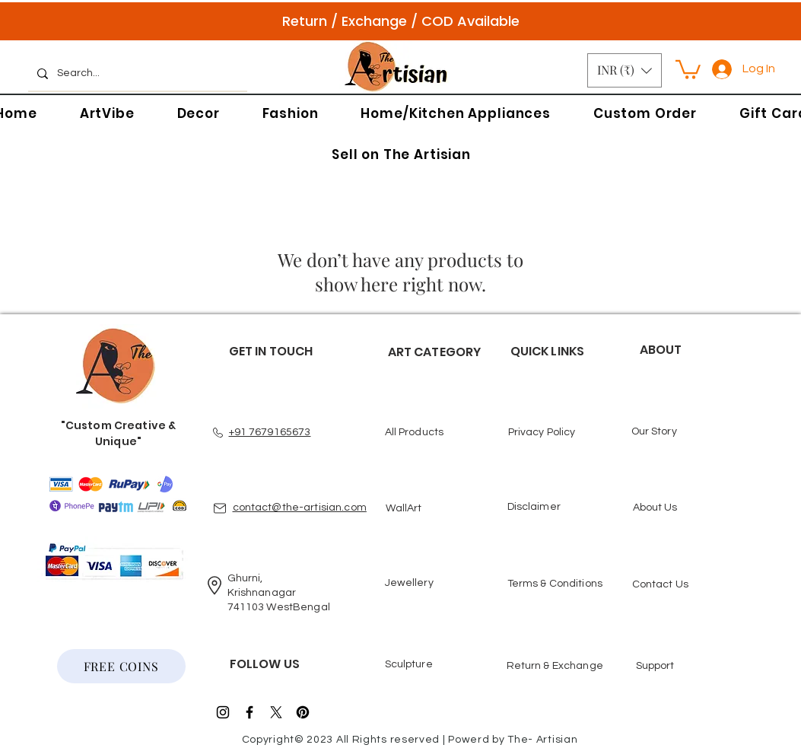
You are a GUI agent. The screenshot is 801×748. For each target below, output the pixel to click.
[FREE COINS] (121, 666)
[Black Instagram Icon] (223, 712)
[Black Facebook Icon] (249, 712)
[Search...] (136, 74)
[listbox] (624, 70)
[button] (624, 70)
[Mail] (220, 509)
